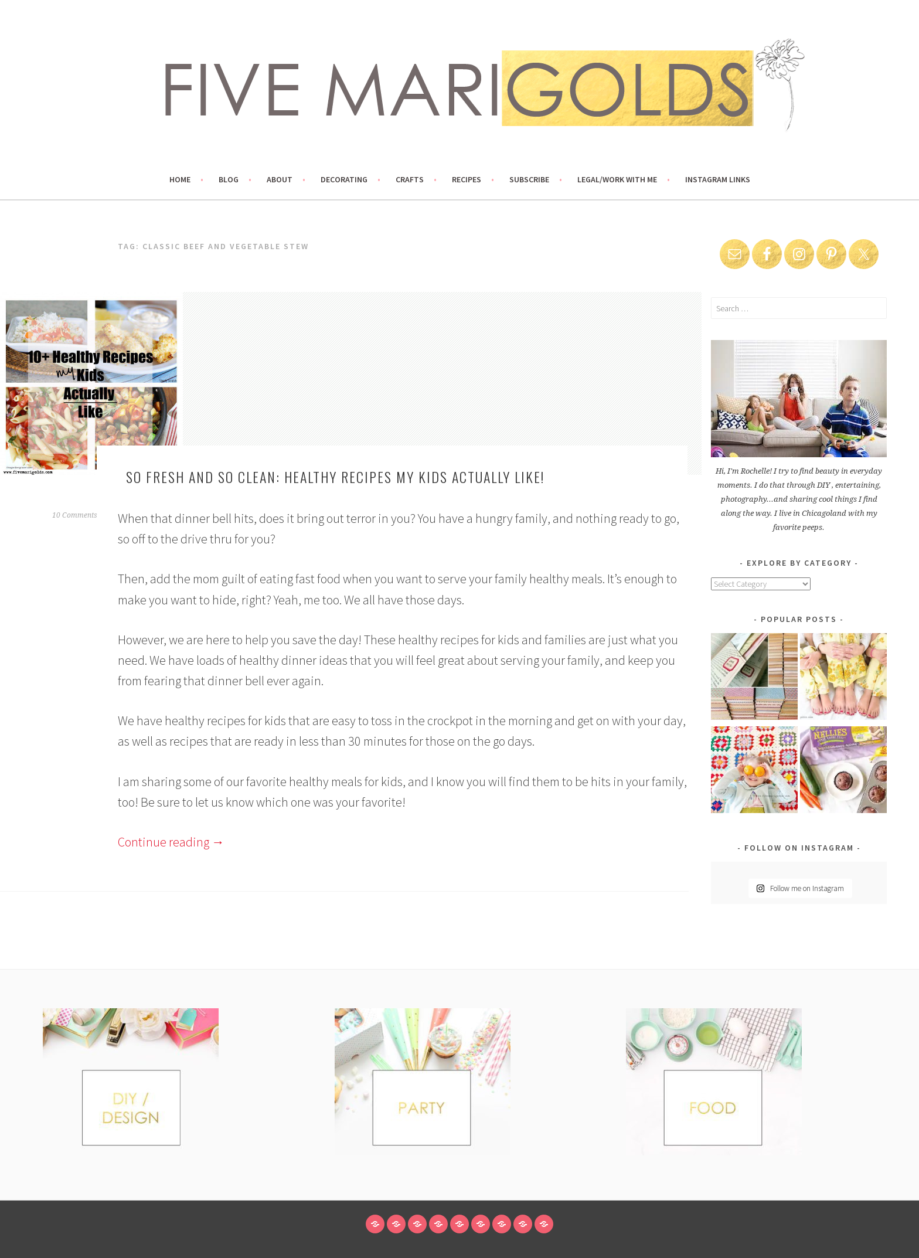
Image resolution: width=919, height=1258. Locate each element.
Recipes (466, 179)
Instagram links (717, 179)
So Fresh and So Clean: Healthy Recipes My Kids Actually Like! (335, 476)
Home (179, 179)
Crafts (410, 179)
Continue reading (171, 842)
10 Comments (74, 515)
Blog (229, 179)
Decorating (344, 179)
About (279, 179)
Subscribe (529, 179)
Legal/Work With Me (617, 179)
